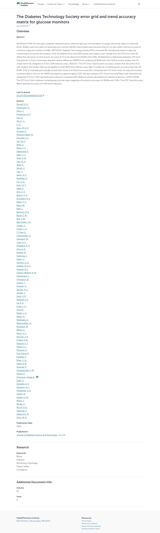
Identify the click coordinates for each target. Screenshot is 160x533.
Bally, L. (20, 208)
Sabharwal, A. (22, 151)
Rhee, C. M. (22, 358)
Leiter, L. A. (21, 304)
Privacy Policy (86, 517)
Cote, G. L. (21, 241)
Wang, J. (20, 398)
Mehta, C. (21, 328)
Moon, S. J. (21, 331)
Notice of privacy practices (91, 523)
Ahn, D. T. (21, 191)
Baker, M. (21, 204)
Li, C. (19, 124)
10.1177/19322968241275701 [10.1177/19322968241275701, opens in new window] (31, 96)
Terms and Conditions (89, 520)
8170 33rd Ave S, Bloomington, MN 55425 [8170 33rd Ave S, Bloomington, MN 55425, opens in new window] (33, 518)
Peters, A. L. (22, 344)
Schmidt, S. (22, 364)
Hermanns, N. (23, 278)
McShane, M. (22, 324)
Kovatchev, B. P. (24, 114)
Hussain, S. (21, 284)
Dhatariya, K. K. (23, 244)
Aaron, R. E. (22, 174)
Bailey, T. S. (21, 201)
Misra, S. (20, 144)
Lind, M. (20, 308)
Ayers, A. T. (21, 184)
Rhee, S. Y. (21, 148)
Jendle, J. (21, 291)
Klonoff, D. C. (22, 104)
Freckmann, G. (23, 108)
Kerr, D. (20, 118)
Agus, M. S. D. (23, 128)
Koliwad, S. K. (22, 298)
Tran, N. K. (21, 161)
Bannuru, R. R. (23, 211)
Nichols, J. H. (22, 334)
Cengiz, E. (21, 224)
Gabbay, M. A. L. (24, 264)
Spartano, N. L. (23, 384)
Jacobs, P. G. (22, 288)
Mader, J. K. (22, 311)
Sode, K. (20, 378)
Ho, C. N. (21, 181)
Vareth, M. (21, 391)
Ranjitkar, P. (22, 354)
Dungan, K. (21, 131)
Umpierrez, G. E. (24, 388)
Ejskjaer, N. (21, 251)
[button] (139, 4)
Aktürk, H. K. (22, 194)
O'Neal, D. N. (22, 338)
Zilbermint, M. (23, 411)
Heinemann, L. (23, 274)
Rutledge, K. (22, 178)
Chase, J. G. (22, 228)
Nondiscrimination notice (91, 525)
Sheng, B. (21, 371)
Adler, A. (20, 188)
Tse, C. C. (21, 121)
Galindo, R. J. (22, 268)
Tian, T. (20, 171)
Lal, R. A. (20, 301)
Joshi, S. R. (21, 294)
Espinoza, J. (22, 254)
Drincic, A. (21, 248)
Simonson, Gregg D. (26, 374)
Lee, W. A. (21, 141)
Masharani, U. (22, 318)
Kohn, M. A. (22, 414)
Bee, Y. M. (21, 218)
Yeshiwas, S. (22, 408)
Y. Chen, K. (21, 231)
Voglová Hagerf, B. (25, 134)
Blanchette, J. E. (24, 221)
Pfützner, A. (22, 348)
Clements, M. (22, 238)
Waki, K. (20, 164)
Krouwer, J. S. (23, 138)
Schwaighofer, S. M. (25, 368)
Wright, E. (21, 401)
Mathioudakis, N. (24, 321)
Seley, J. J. (21, 154)
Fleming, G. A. (23, 261)
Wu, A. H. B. (22, 404)
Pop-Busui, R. (23, 351)
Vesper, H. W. (22, 394)
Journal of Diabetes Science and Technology (37, 432)
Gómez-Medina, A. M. (26, 271)
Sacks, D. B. (22, 361)
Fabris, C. (21, 258)
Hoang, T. (21, 281)
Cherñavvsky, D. (24, 234)
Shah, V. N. (21, 158)
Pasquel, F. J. (22, 341)
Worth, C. (21, 168)
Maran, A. (21, 314)
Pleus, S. (20, 111)
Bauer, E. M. (22, 214)
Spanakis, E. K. (23, 381)
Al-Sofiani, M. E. (23, 198)
